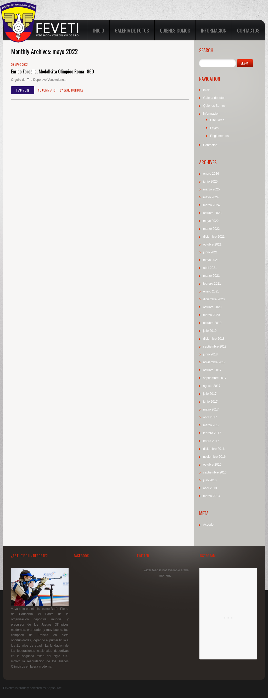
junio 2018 (210, 354)
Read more (22, 90)
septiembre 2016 (214, 472)
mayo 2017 (211, 409)
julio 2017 (209, 394)
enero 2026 (211, 173)
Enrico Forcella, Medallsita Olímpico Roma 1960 (52, 71)
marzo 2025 (211, 189)
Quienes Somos (175, 30)
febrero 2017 (212, 433)
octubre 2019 (212, 323)
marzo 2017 (211, 425)
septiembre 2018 (214, 346)
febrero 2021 (212, 283)
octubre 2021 (212, 244)
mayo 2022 (211, 221)
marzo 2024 (211, 205)
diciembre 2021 (214, 236)
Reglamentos (219, 136)
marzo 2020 (211, 315)
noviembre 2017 (214, 362)
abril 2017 (210, 417)
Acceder (209, 524)
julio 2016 (209, 480)
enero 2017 (211, 441)
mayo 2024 (211, 197)
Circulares (217, 120)
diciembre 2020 (214, 299)
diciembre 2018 (214, 338)
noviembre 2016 (214, 457)
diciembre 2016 (214, 449)
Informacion (213, 30)
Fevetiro (8, 688)
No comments (46, 90)
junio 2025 (210, 181)
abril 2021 (210, 268)
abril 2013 (210, 488)
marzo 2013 (211, 496)
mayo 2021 (211, 260)
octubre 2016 (212, 464)
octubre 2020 (212, 307)
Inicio (98, 30)
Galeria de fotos (132, 30)
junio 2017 (210, 401)
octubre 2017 (212, 370)
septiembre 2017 (214, 378)
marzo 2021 (211, 276)
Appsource (54, 688)
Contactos (248, 30)
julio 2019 (209, 331)
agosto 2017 (211, 386)
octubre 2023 (212, 213)
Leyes (214, 128)
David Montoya (73, 90)
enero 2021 (211, 291)
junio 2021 (210, 252)
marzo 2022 (211, 229)
